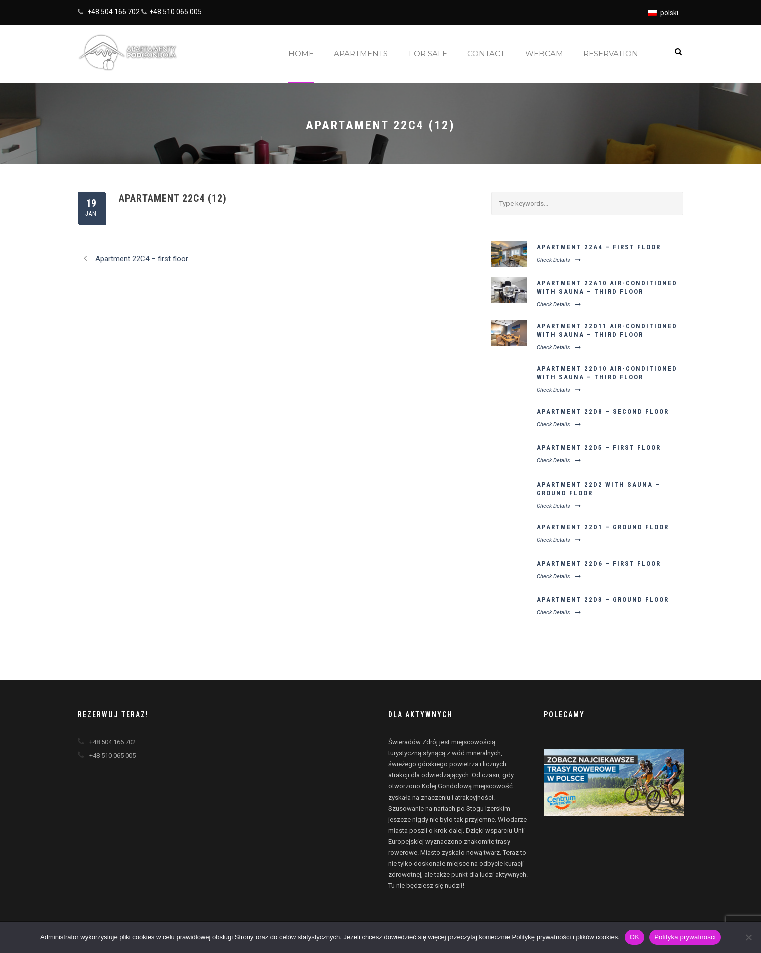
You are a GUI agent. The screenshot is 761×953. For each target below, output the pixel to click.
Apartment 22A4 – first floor (599, 247)
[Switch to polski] (663, 12)
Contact (486, 53)
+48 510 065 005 (175, 12)
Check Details (559, 260)
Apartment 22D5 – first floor (599, 447)
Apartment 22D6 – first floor (599, 563)
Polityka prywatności (685, 937)
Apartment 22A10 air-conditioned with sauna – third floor (607, 287)
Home (301, 53)
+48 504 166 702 (113, 12)
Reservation (610, 53)
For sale (428, 53)
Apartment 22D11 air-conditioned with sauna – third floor (607, 330)
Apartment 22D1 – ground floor (603, 527)
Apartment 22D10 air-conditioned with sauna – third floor (607, 373)
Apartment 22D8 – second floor (603, 411)
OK (634, 937)
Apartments (361, 53)
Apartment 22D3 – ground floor (603, 599)
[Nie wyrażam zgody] (748, 937)
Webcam (544, 53)
